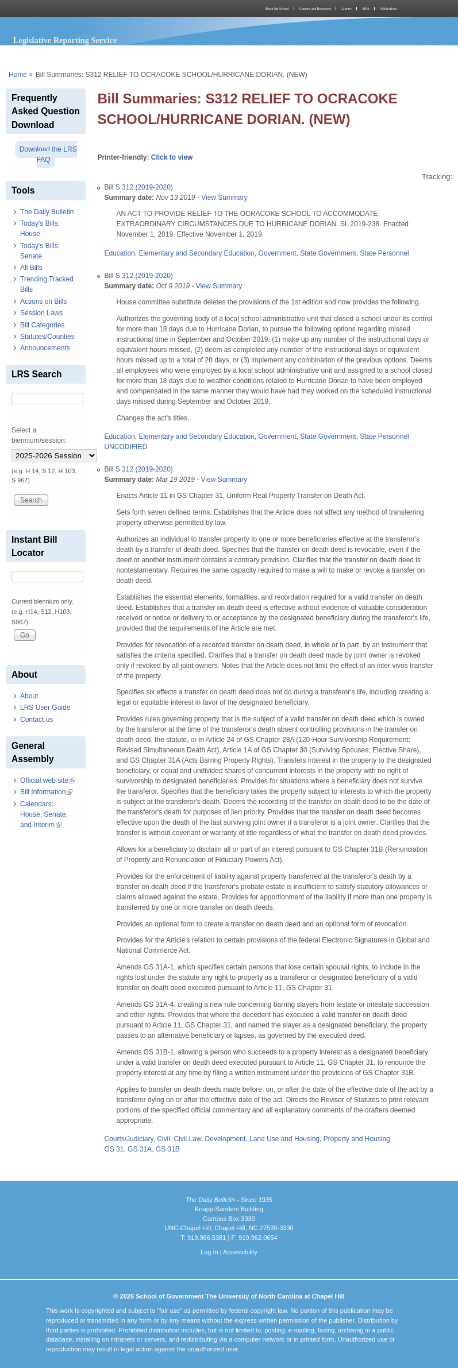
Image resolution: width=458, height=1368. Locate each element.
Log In (209, 1252)
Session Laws (41, 313)
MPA (365, 8)
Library (346, 8)
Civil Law (187, 1139)
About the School (277, 8)
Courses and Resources (315, 8)
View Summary (224, 198)
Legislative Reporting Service (65, 40)
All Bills (31, 268)
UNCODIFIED (125, 447)
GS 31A (140, 1149)
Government (278, 253)
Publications (388, 8)
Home (18, 75)
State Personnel (384, 253)
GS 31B (168, 1149)
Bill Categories (42, 325)
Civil (163, 1139)
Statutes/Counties (47, 337)
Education (119, 253)
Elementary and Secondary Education (196, 253)
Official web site (47, 780)
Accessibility (240, 1252)
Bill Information (46, 792)
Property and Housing (357, 1139)
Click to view (172, 157)
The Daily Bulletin (47, 212)
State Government (328, 253)
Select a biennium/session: (39, 435)
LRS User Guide (45, 708)
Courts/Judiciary (128, 1139)
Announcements (45, 348)
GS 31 (114, 1149)
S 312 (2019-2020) (144, 187)
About (29, 696)
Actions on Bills (43, 301)
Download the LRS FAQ (48, 154)
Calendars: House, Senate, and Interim (44, 814)
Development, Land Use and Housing (262, 1139)
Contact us (36, 720)
